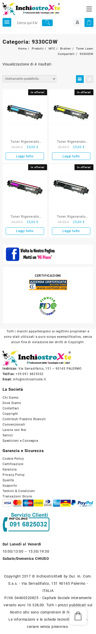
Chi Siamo (11, 397)
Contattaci (11, 408)
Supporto (10, 485)
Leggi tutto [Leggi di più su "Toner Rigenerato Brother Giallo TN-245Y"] (71, 156)
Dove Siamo (12, 403)
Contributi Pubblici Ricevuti (24, 419)
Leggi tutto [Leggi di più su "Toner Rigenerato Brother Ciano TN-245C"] (25, 156)
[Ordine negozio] (29, 78)
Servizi (8, 435)
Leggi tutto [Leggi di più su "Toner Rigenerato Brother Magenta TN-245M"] (25, 231)
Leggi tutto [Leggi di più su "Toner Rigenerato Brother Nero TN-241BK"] (71, 231)
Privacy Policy (14, 475)
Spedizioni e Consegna (20, 441)
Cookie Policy (13, 458)
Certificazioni (13, 464)
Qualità (8, 480)
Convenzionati (14, 424)
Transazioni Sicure (17, 496)
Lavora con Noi (14, 430)
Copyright (10, 414)
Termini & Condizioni (19, 491)
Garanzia (10, 469)
